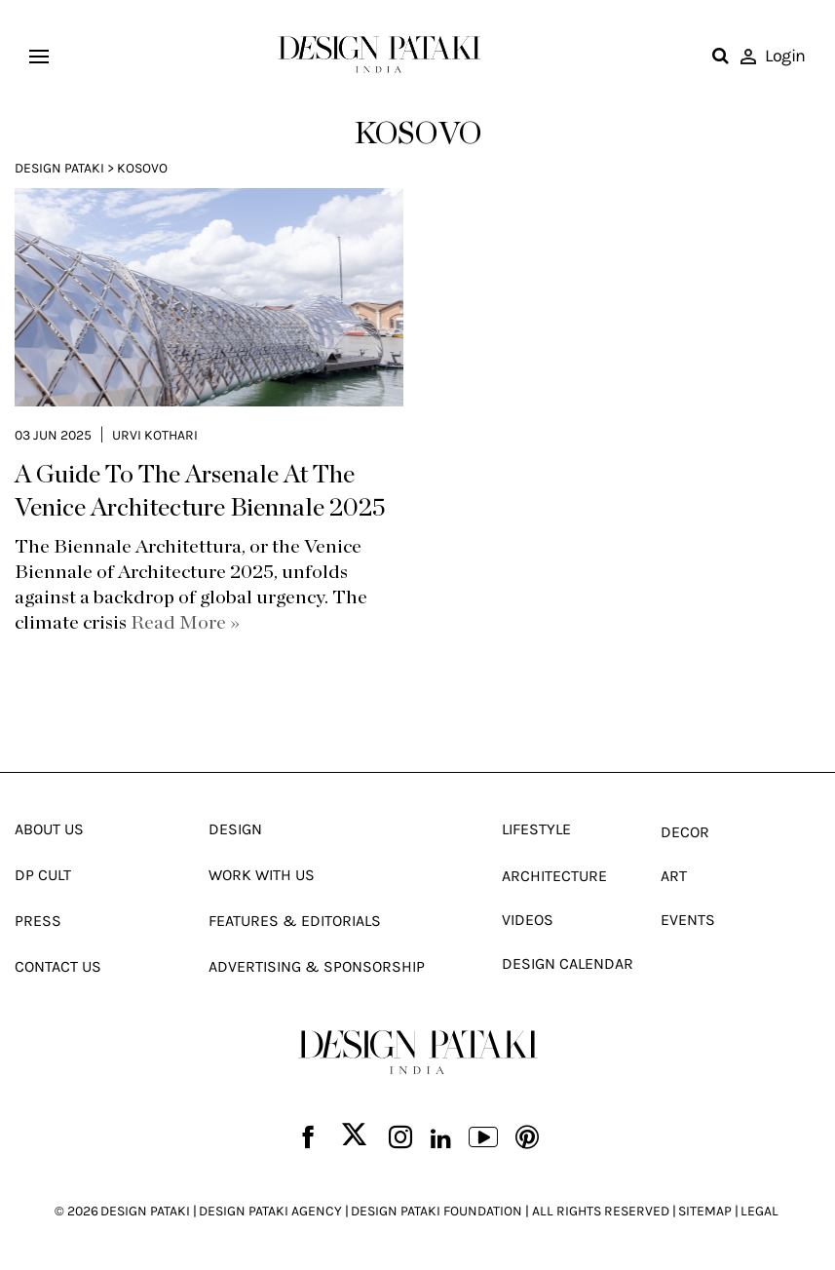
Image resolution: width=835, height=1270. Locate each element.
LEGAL (759, 1211)
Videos (527, 919)
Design (235, 829)
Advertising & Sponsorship (317, 966)
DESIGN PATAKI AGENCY (270, 1211)
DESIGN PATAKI (145, 1211)
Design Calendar (567, 963)
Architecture (554, 875)
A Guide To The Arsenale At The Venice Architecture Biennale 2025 (200, 491)
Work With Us (262, 875)
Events (688, 919)
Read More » (185, 623)
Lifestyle (536, 829)
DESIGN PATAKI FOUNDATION (436, 1211)
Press (38, 920)
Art (674, 875)
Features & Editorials (295, 920)
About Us (49, 829)
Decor (685, 832)
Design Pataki (59, 168)
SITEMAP (705, 1211)
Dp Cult (43, 875)
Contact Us (58, 966)
